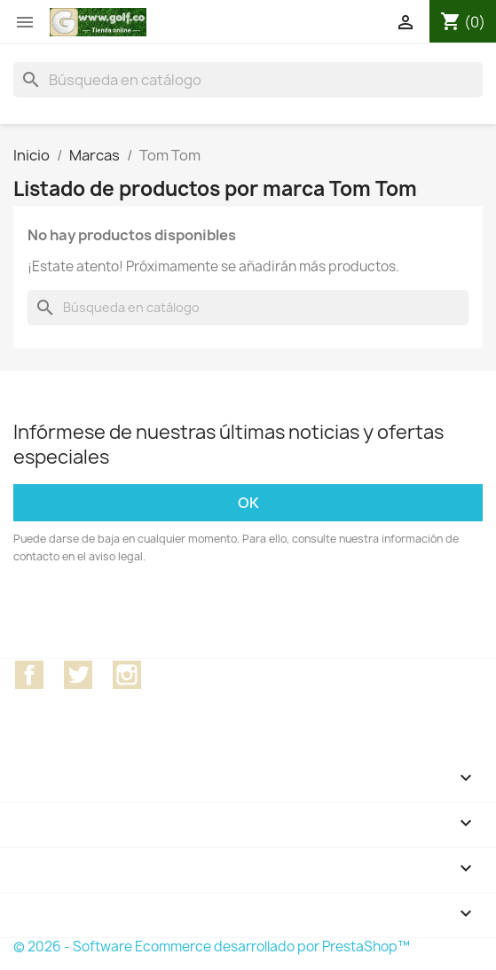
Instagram (127, 675)
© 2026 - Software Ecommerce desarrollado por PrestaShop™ (211, 946)
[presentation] (161, 614)
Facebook (29, 675)
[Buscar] (248, 80)
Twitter (78, 675)
